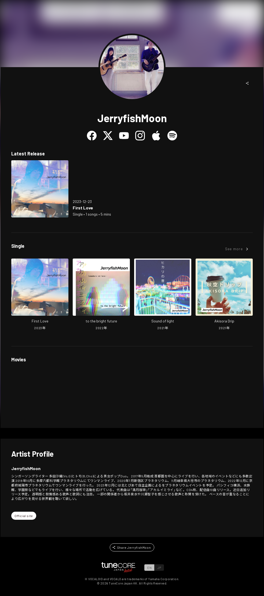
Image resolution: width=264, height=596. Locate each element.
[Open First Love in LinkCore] (39, 188)
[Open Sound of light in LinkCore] (162, 295)
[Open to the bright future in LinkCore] (101, 295)
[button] (247, 83)
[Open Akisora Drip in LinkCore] (224, 295)
